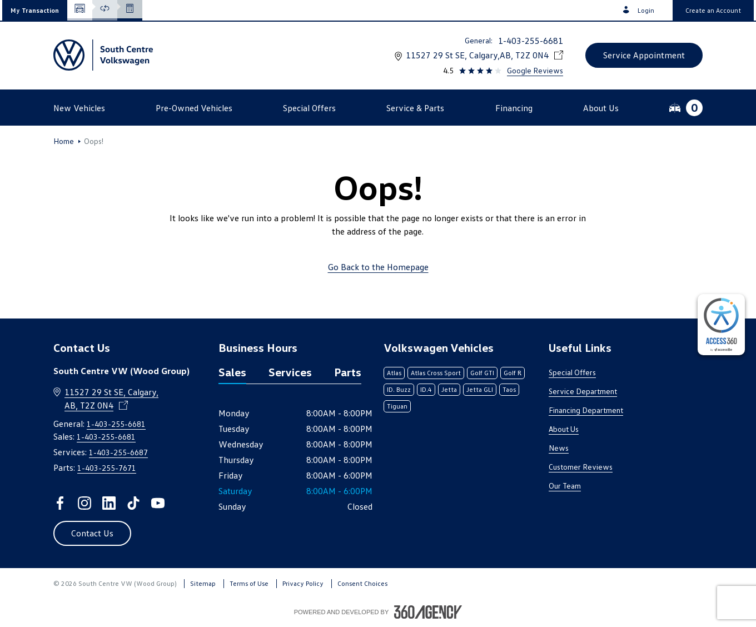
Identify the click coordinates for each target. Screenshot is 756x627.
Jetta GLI (479, 389)
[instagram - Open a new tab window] (84, 503)
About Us (564, 429)
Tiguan (397, 406)
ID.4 (426, 389)
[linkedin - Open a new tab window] (109, 503)
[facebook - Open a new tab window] (60, 503)
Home (63, 141)
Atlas (394, 373)
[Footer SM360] (428, 612)
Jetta (449, 389)
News (559, 447)
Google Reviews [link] (535, 70)
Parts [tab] (347, 372)
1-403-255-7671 (106, 467)
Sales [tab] (232, 372)
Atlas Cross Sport (436, 373)
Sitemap (203, 583)
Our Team (565, 485)
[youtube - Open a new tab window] (158, 503)
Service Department (583, 391)
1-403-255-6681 (530, 40)
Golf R (512, 373)
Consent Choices (362, 583)
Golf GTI (482, 373)
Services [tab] (290, 372)
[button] (34, 10)
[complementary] (721, 324)
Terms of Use (249, 583)
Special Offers (572, 372)
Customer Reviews (581, 466)
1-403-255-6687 (118, 452)
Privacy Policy (303, 583)
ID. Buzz (399, 389)
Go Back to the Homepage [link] (378, 266)
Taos (509, 389)
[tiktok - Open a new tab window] (133, 503)
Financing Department (586, 410)
